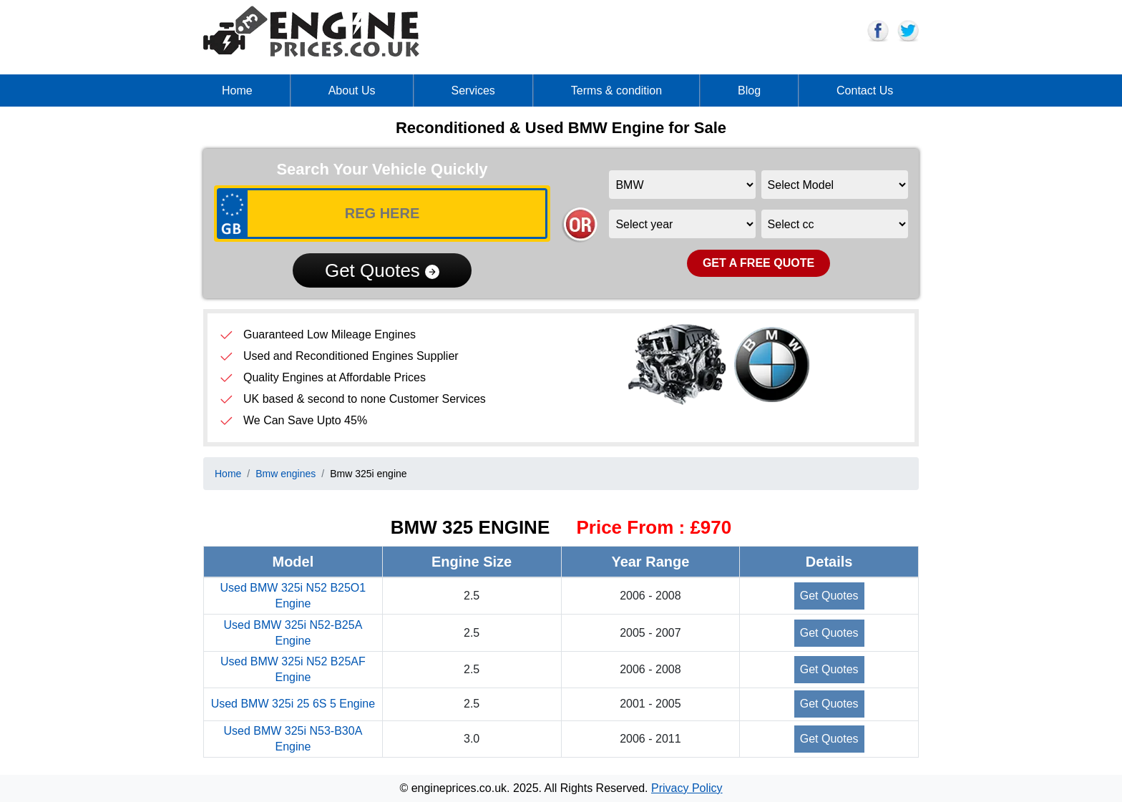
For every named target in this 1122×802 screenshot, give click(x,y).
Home (237, 90)
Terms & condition (616, 90)
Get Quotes (382, 270)
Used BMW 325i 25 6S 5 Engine (293, 704)
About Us (352, 90)
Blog (749, 90)
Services (473, 90)
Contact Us (864, 90)
